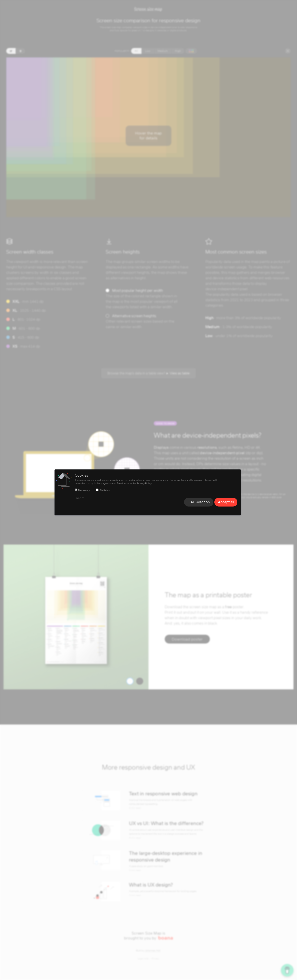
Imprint (80, 498)
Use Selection (199, 502)
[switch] (77, 490)
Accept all (227, 502)
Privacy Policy (145, 483)
